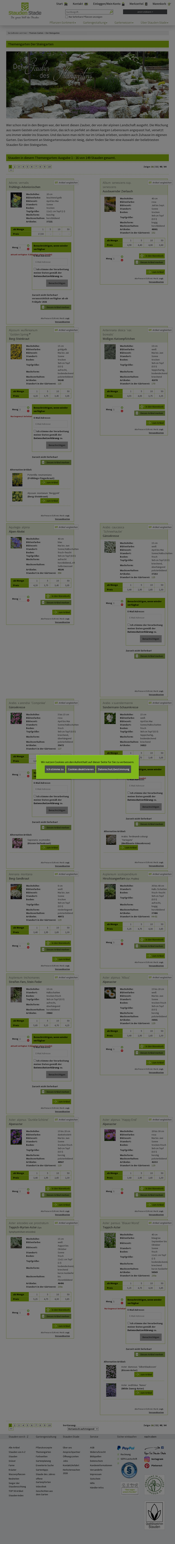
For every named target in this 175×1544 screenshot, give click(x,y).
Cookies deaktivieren (81, 769)
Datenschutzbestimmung (113, 769)
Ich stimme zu (55, 769)
